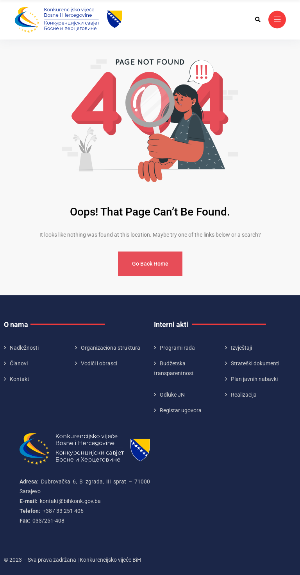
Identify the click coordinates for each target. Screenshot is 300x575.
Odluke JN (172, 395)
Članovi (19, 363)
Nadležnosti (24, 348)
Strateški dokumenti (255, 363)
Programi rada (177, 348)
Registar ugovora (181, 410)
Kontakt (19, 379)
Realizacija (244, 395)
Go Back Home (150, 264)
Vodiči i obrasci (99, 363)
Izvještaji (241, 348)
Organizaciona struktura (110, 348)
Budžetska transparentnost (174, 368)
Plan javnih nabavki (254, 379)
